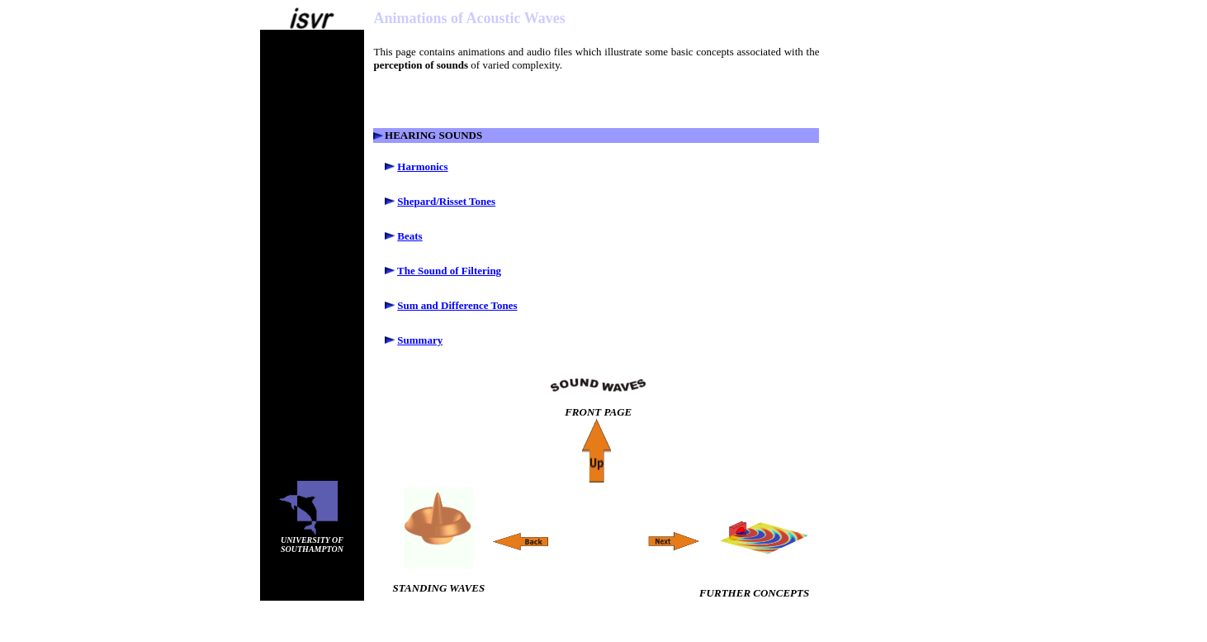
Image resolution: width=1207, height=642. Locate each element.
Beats (409, 236)
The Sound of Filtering (449, 270)
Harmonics (422, 166)
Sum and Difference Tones (457, 305)
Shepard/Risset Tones (446, 201)
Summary (420, 340)
